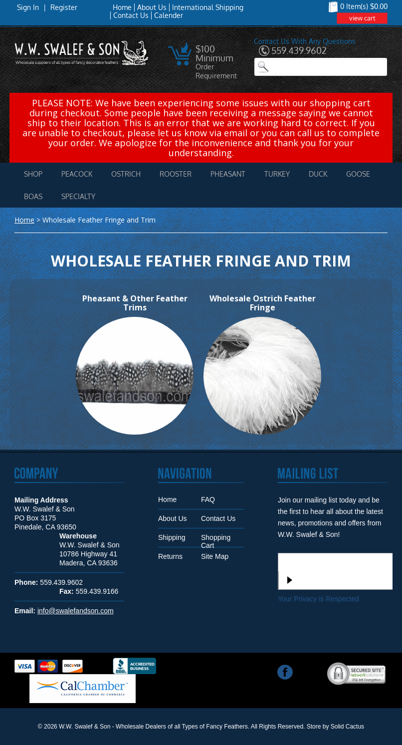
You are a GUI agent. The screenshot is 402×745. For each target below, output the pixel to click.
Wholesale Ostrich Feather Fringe (262, 303)
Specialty (78, 196)
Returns (170, 556)
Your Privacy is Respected (318, 599)
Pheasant (227, 174)
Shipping (172, 537)
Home (122, 7)
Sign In (28, 7)
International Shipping (207, 7)
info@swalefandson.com (75, 611)
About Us (152, 7)
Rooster (176, 174)
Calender (168, 15)
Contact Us (131, 15)
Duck (318, 174)
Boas (33, 196)
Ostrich (126, 174)
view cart (362, 18)
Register (63, 7)
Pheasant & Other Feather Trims (135, 303)
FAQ (208, 499)
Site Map (214, 556)
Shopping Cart (215, 540)
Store (314, 726)
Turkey (277, 174)
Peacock (76, 174)
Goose (358, 174)
